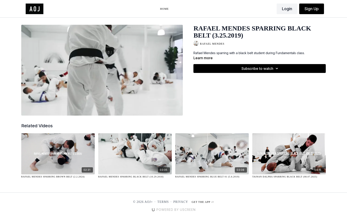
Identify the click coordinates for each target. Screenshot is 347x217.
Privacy (180, 202)
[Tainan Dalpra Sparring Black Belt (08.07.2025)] (289, 176)
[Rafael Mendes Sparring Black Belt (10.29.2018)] (135, 176)
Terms (163, 202)
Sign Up (312, 8)
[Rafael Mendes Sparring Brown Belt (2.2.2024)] (58, 176)
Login (287, 8)
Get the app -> (203, 202)
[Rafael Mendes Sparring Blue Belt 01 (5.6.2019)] (212, 176)
